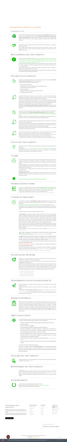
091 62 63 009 (55, 410)
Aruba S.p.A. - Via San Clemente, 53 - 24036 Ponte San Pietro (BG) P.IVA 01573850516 (39, 370)
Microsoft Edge (37, 192)
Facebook (22, 271)
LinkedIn (22, 274)
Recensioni (31, 411)
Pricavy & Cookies (36, 436)
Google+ (22, 275)
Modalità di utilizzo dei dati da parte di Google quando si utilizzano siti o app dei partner (35, 250)
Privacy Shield (44, 290)
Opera (48, 192)
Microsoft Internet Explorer (29, 192)
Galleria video (31, 414)
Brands (42, 409)
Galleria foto (31, 412)
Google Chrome (43, 192)
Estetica (42, 408)
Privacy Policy (54, 413)
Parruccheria (43, 406)
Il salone (30, 409)
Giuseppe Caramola (32, 406)
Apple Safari (52, 192)
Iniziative (42, 411)
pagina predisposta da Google (43, 248)
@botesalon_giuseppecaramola (48, 424)
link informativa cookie (29, 271)
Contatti (20, 66)
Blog (41, 412)
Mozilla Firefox (21, 192)
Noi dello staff (31, 408)
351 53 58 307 (54, 412)
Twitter (21, 272)
